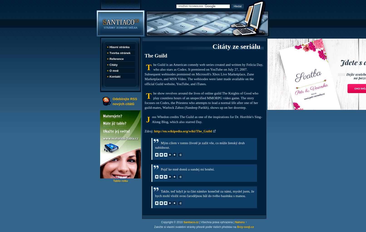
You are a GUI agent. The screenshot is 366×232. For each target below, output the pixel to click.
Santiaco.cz (191, 222)
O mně (114, 70)
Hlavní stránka (119, 47)
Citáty (113, 65)
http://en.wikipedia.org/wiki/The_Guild (183, 131)
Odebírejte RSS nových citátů (125, 101)
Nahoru (240, 222)
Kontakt (114, 76)
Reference (116, 59)
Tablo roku (120, 181)
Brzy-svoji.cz (245, 227)
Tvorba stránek (120, 53)
